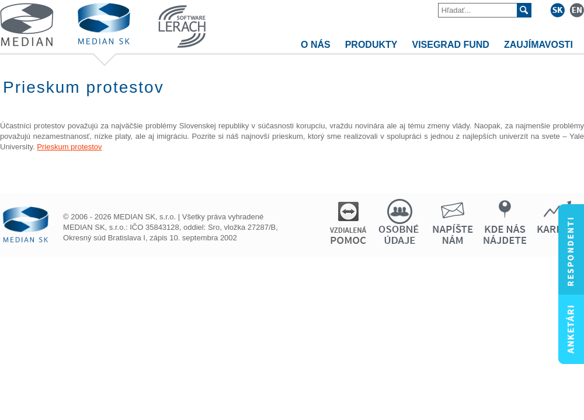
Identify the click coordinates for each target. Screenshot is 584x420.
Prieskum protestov (69, 146)
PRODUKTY (371, 45)
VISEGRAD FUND (450, 45)
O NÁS (316, 45)
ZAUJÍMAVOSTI (538, 45)
